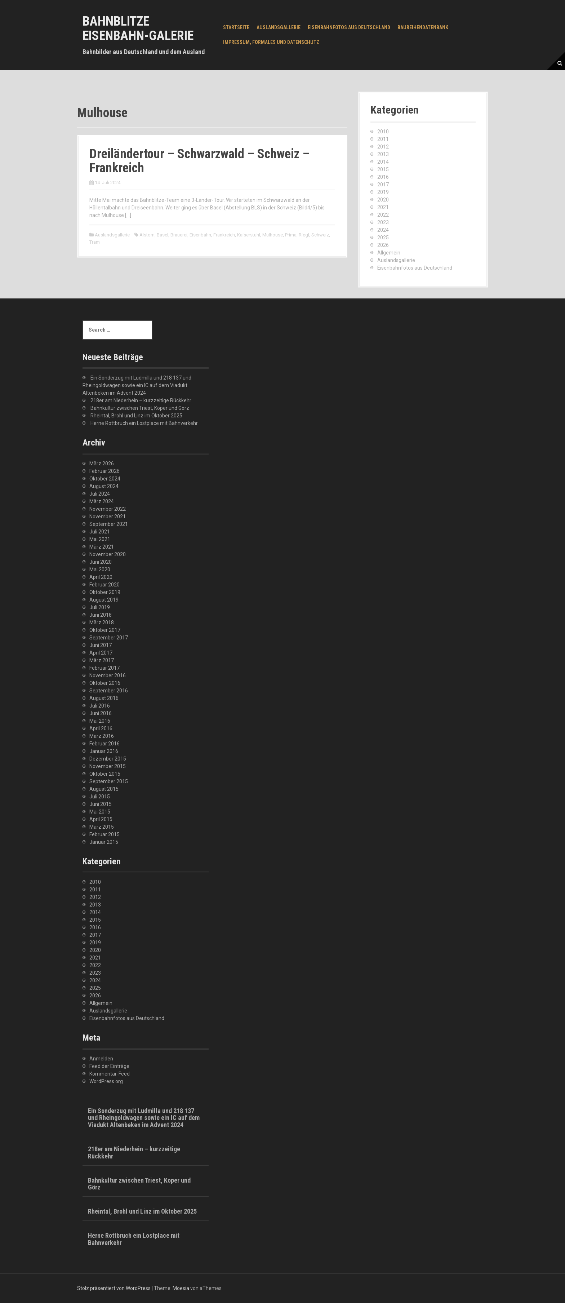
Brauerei (178, 235)
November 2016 (107, 675)
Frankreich (224, 235)
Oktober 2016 (104, 683)
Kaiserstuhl (248, 235)
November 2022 (107, 509)
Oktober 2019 (104, 592)
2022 (383, 215)
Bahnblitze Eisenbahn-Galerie (138, 28)
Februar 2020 (104, 585)
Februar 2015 (104, 834)
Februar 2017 (104, 668)
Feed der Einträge (109, 1066)
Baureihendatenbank (422, 27)
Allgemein (388, 253)
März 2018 (101, 622)
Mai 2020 (99, 569)
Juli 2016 (99, 706)
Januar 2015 (103, 842)
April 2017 (100, 653)
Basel (162, 235)
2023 (383, 222)
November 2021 (107, 516)
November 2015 (107, 766)
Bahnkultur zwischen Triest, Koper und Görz (139, 408)
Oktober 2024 (104, 479)
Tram (94, 242)
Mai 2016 (99, 721)
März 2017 (101, 660)
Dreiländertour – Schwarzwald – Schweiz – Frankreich (199, 161)
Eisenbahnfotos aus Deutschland (349, 27)
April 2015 (100, 819)
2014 (383, 162)
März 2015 (101, 827)
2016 (383, 177)
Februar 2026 (104, 471)
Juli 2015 (99, 796)
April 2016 (100, 728)
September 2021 (108, 524)
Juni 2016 (100, 713)
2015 (383, 169)
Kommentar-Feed (109, 1074)
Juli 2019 (99, 607)
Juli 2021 (99, 532)
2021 (383, 207)
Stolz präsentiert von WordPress (114, 1288)
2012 (383, 147)
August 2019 (104, 600)
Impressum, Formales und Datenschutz (271, 42)
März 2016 (101, 736)
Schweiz (320, 235)
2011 (383, 139)
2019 (383, 192)
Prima (291, 235)
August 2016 (104, 698)
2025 (383, 237)
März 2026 (101, 463)
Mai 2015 (99, 812)
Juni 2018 (100, 615)
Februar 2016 (104, 743)
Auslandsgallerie (279, 27)
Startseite (236, 27)
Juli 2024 (99, 494)
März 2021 (101, 547)
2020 (383, 200)
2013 (383, 154)
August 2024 (104, 486)
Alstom (147, 235)
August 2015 (104, 789)
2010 (383, 131)
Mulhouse (272, 235)
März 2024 (101, 501)
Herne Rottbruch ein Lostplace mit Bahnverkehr (144, 423)
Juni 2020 (100, 562)
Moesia (181, 1288)
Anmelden (101, 1059)
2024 (383, 230)
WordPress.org (106, 1081)
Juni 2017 (100, 645)
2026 (383, 245)
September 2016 (108, 690)
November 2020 (107, 554)
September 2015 (108, 781)
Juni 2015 (100, 804)
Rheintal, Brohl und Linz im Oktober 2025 (136, 415)
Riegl (304, 235)
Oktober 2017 (104, 630)
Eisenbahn (200, 235)
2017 (383, 184)
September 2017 (108, 638)
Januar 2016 (103, 751)
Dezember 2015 (107, 759)
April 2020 (100, 577)
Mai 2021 (99, 539)
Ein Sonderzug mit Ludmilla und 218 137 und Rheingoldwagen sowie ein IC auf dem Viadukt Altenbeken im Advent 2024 (137, 385)
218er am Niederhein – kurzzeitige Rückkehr (140, 400)
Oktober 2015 (104, 774)
